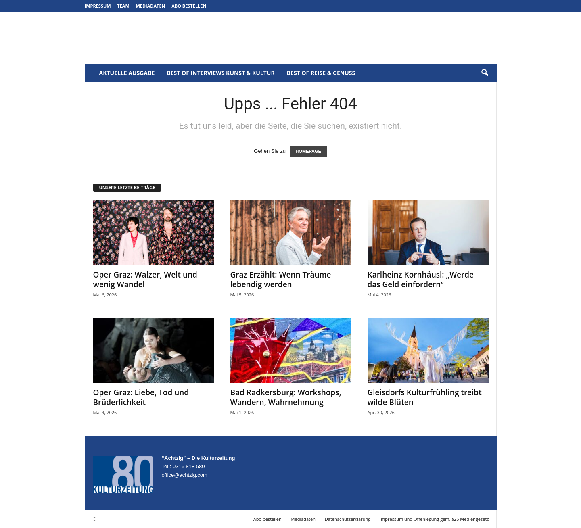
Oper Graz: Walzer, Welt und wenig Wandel (145, 279)
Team (123, 6)
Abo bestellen (188, 6)
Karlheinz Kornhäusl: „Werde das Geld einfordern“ (421, 279)
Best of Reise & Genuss (321, 73)
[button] (484, 73)
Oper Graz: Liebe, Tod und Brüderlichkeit (141, 397)
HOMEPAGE (308, 151)
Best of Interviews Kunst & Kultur (220, 73)
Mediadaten (150, 6)
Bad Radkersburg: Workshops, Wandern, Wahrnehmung (285, 397)
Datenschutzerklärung (347, 519)
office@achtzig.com (184, 475)
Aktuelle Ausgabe (127, 73)
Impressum (98, 6)
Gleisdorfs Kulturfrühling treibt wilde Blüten (425, 397)
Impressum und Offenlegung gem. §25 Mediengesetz (434, 519)
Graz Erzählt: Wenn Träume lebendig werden (280, 279)
